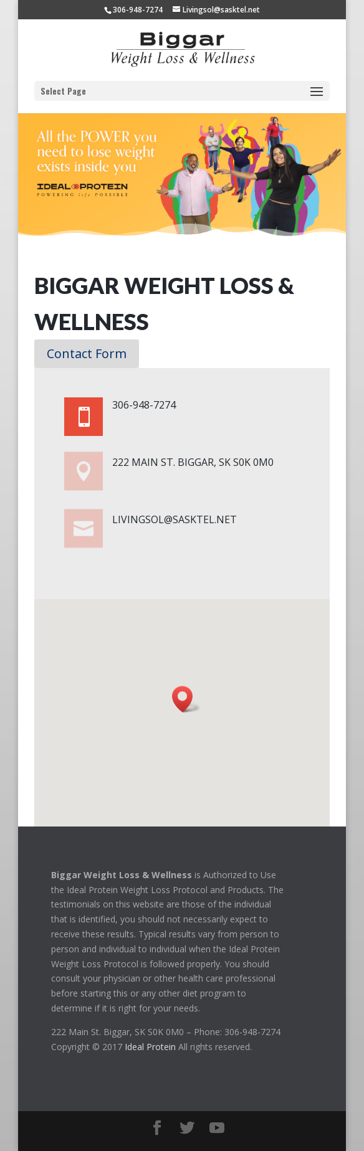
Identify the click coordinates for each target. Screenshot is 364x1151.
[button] (186, 699)
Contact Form (87, 353)
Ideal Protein (150, 1047)
